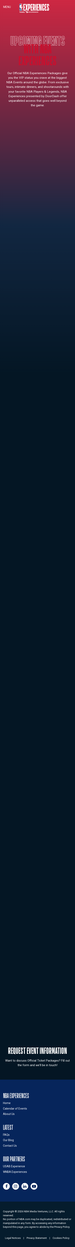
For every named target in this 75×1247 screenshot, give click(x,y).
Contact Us (10, 1145)
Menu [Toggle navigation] (7, 7)
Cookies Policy (61, 1237)
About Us (9, 1114)
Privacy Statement (37, 1237)
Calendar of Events (15, 1108)
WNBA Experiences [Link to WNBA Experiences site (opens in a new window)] (15, 1171)
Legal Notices (13, 1237)
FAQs (6, 1134)
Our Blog (8, 1140)
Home (7, 1103)
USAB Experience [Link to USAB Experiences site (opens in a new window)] (14, 1166)
